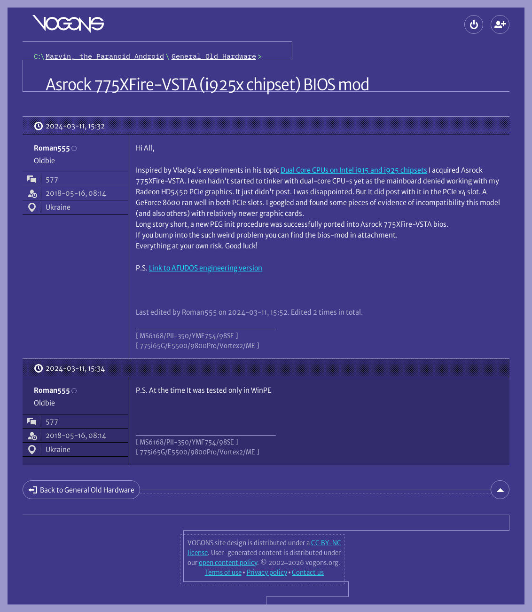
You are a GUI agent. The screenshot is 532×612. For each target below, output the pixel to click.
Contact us (308, 572)
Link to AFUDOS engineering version (205, 267)
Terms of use (223, 572)
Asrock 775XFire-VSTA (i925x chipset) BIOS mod (207, 85)
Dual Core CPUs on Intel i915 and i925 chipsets (354, 170)
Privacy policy (267, 572)
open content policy (228, 562)
